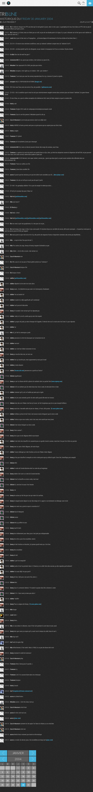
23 (23, 780)
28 (13, 785)
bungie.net (38, 82)
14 (13, 776)
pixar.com (17, 718)
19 (2, 780)
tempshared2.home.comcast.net (22, 691)
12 (2, 776)
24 (28, 780)
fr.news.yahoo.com (56, 408)
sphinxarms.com (46, 87)
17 (28, 776)
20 (8, 780)
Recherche (79, 3)
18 (34, 776)
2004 (18, 759)
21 (13, 780)
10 (28, 772)
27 (8, 785)
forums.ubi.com (19, 370)
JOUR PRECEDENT (9, 22)
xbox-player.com (59, 175)
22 (18, 780)
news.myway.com (57, 381)
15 (18, 776)
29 (18, 785)
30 (23, 785)
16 (23, 776)
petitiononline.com (21, 196)
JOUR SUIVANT (85, 22)
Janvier (18, 753)
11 (34, 772)
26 (2, 785)
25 (34, 780)
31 (28, 785)
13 (8, 776)
